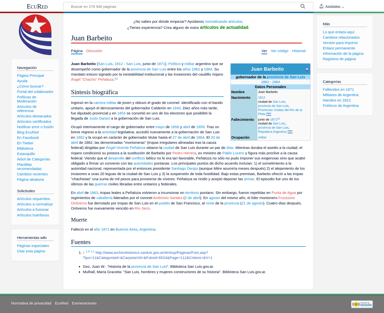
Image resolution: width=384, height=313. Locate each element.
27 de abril (181, 137)
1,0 (88, 251)
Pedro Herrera (184, 153)
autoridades (143, 163)
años (187, 69)
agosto (214, 198)
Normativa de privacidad (31, 303)
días (229, 147)
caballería (104, 198)
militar (262, 137)
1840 (176, 108)
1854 (121, 113)
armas (249, 179)
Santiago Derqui (184, 168)
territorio (192, 192)
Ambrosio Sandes (167, 198)
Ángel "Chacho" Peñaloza (92, 79)
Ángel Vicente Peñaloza (125, 147)
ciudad (168, 147)
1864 (276, 82)
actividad (109, 132)
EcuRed (37, 6)
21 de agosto (252, 203)
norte (210, 203)
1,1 (93, 251)
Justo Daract (99, 118)
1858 (175, 127)
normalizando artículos (223, 21)
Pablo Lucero (233, 153)
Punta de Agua (284, 192)
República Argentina (272, 132)
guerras (101, 184)
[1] (278, 118)
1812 (261, 97)
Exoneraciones (84, 303)
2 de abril (192, 198)
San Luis (279, 101)
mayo (160, 127)
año (97, 229)
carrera (99, 103)
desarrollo (116, 158)
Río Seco (142, 208)
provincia (231, 203)
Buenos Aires (127, 229)
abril (186, 127)
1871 (273, 119)
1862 (265, 82)
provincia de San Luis (286, 77)
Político (174, 64)
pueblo (164, 203)
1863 (94, 192)
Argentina (147, 229)
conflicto (138, 158)
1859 (200, 127)
